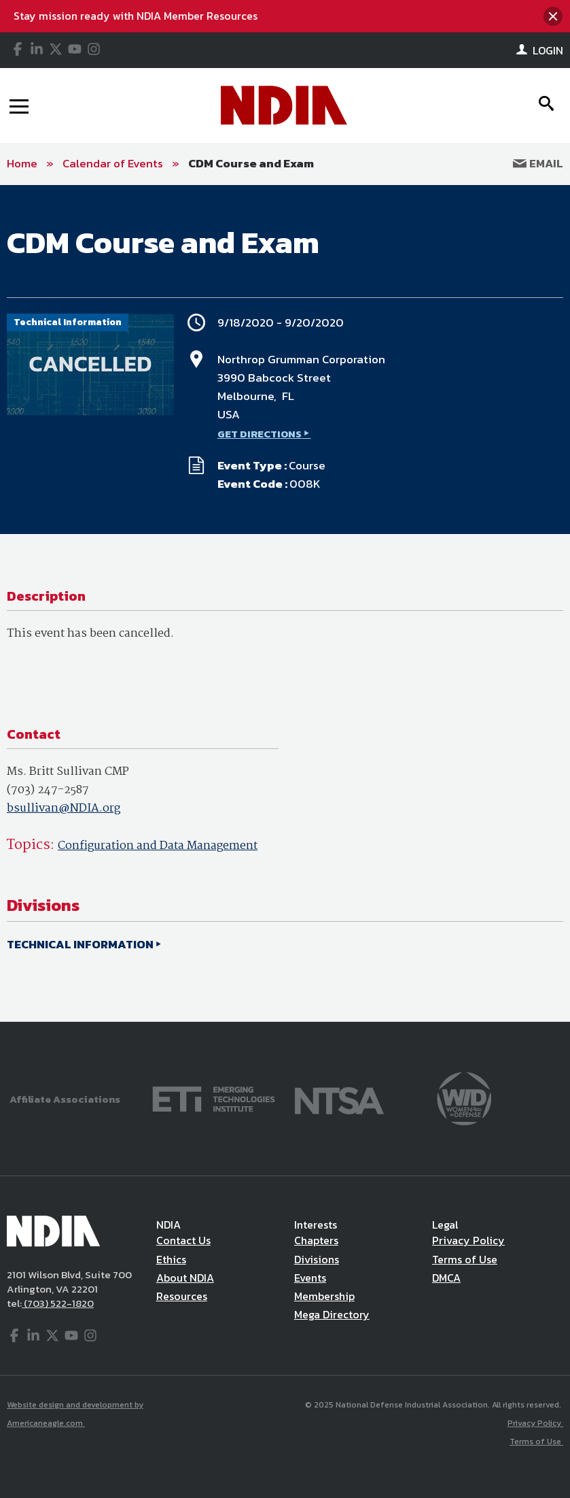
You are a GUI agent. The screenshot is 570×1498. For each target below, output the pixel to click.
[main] (285, 603)
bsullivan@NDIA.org (63, 808)
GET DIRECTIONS (259, 434)
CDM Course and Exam (251, 163)
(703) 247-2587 (48, 790)
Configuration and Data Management (157, 846)
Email (538, 163)
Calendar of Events (113, 163)
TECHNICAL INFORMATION (80, 944)
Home (22, 163)
